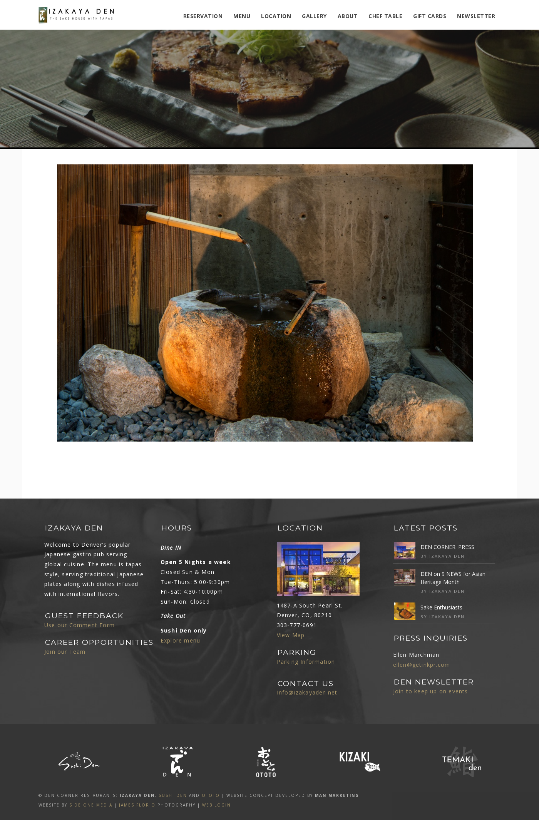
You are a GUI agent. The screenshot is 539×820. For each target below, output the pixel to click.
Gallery (314, 16)
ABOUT (348, 16)
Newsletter (476, 16)
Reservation (203, 16)
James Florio (137, 805)
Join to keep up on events (430, 691)
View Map (291, 635)
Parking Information (306, 661)
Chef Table (385, 16)
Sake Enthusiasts (441, 607)
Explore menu (180, 640)
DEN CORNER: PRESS (447, 547)
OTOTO (211, 795)
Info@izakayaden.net (307, 692)
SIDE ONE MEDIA (90, 805)
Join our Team (65, 651)
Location (276, 16)
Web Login (216, 805)
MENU (241, 16)
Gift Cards (429, 16)
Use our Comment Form (79, 625)
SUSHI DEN (173, 795)
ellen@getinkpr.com (421, 664)
